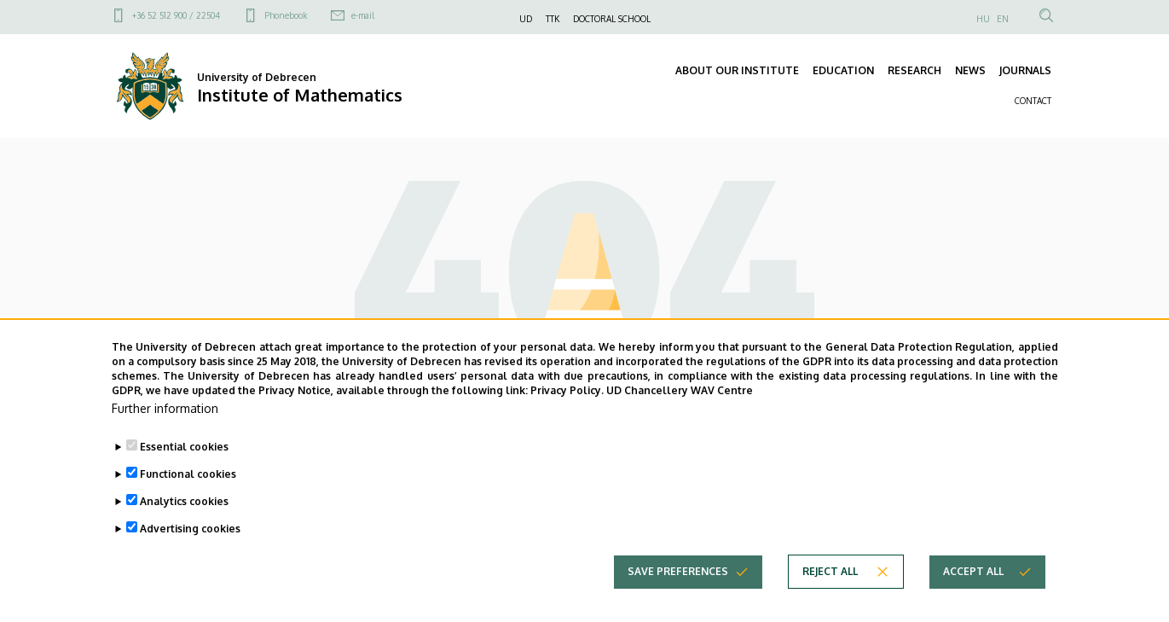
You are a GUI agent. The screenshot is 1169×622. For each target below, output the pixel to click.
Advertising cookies (190, 555)
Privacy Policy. (567, 416)
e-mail (362, 15)
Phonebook (285, 15)
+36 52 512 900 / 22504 (176, 15)
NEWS (970, 70)
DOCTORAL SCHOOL (612, 19)
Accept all (973, 598)
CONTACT (1033, 101)
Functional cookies (188, 501)
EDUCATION (843, 70)
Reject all (830, 598)
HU (983, 19)
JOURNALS (1025, 70)
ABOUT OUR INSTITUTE (737, 70)
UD (525, 19)
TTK (552, 19)
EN (1003, 19)
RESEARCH (914, 70)
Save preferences (678, 598)
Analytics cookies (184, 528)
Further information (165, 435)
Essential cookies (184, 474)
